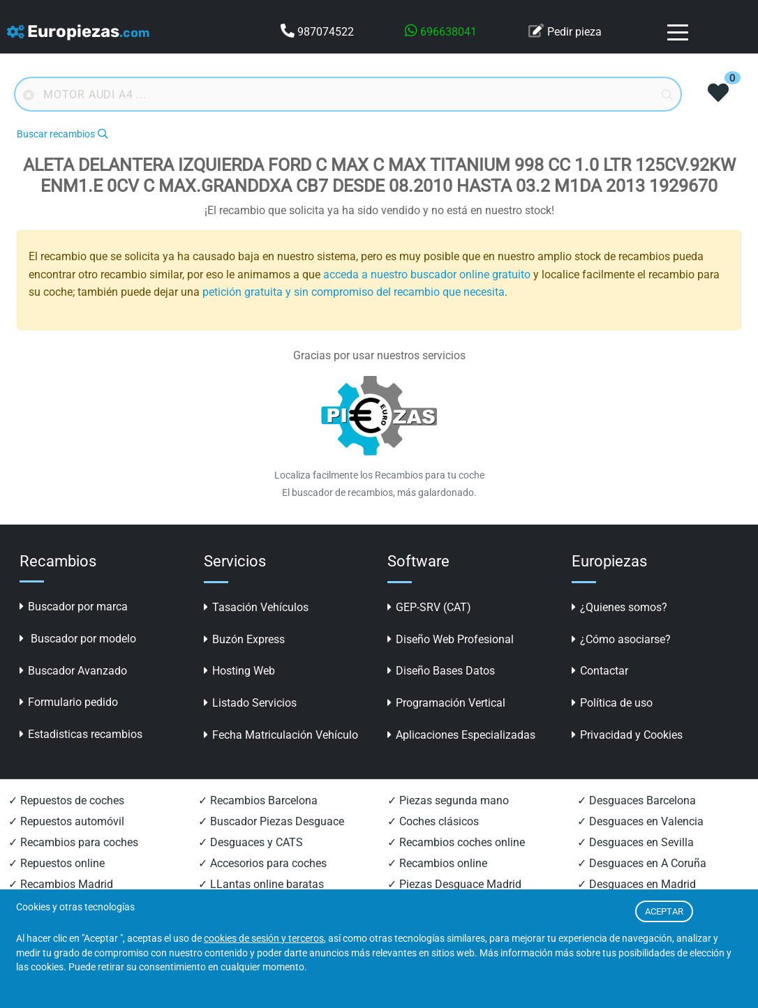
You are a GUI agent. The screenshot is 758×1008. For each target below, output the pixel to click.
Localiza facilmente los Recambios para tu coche (379, 475)
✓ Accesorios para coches (262, 863)
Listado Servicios (250, 702)
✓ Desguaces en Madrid (636, 884)
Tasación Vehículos (256, 607)
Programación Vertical (446, 702)
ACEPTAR (664, 911)
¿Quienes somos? (619, 607)
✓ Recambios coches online (456, 842)
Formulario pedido (69, 702)
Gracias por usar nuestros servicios (379, 355)
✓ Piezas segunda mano (448, 800)
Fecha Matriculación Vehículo (281, 735)
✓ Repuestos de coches (66, 800)
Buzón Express (244, 639)
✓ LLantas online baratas (261, 884)
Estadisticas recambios (81, 734)
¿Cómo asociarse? (621, 639)
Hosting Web (239, 670)
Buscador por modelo (78, 638)
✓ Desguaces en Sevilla (635, 842)
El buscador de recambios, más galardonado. (379, 492)
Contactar (600, 670)
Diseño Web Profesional (450, 639)
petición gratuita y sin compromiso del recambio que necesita (353, 292)
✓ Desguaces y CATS (250, 842)
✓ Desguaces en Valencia (640, 821)
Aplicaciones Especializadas (461, 735)
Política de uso (612, 702)
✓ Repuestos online (56, 863)
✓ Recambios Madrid (60, 884)
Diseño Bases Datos (441, 670)
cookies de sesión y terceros (264, 939)
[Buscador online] (348, 94)
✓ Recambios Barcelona (258, 800)
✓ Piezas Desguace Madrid (454, 884)
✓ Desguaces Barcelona (636, 800)
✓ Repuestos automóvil (66, 821)
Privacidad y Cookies (627, 735)
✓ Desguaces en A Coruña (641, 863)
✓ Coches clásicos (433, 821)
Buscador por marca (74, 606)
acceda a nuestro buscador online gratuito (426, 274)
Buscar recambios (62, 134)
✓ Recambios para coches (73, 842)
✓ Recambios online (437, 863)
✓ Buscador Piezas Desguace (271, 821)
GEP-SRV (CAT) (429, 607)
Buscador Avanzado (73, 670)
